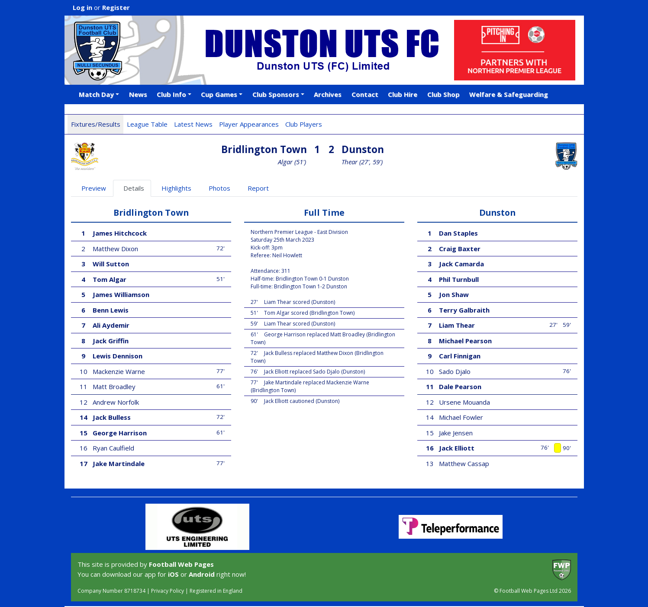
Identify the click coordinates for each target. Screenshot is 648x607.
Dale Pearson (460, 386)
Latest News (193, 124)
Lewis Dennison (117, 355)
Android (202, 574)
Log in (82, 7)
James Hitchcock (120, 233)
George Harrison (120, 432)
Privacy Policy (167, 590)
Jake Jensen (456, 432)
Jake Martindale (119, 463)
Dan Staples (458, 233)
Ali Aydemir (111, 325)
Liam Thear (457, 325)
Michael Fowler (461, 417)
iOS (173, 574)
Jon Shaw (454, 294)
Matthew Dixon (115, 248)
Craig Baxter (459, 248)
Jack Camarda (461, 263)
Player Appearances (249, 124)
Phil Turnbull (459, 279)
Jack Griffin (111, 340)
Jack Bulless (112, 417)
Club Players (303, 124)
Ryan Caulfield (113, 448)
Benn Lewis (111, 310)
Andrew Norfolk (116, 402)
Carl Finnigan (459, 355)
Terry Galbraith (464, 310)
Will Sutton (111, 263)
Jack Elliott (456, 448)
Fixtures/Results (95, 124)
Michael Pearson (465, 340)
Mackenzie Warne (119, 371)
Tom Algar (109, 279)
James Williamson (121, 294)
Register (116, 7)
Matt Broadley (114, 386)
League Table (147, 124)
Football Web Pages (181, 564)
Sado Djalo (455, 371)
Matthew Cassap (464, 463)
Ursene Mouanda (464, 402)
